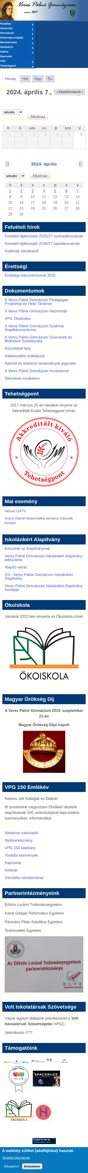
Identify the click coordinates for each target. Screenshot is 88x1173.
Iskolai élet (17, 28)
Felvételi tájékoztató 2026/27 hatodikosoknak (42, 244)
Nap (37, 79)
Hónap (12, 78)
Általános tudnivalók (21, 833)
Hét (25, 79)
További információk (16, 1160)
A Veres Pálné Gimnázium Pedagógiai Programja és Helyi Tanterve (36, 302)
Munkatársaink (17, 42)
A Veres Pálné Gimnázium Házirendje (36, 311)
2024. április (44, 164)
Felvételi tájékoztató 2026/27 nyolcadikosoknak (44, 236)
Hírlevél (11, 870)
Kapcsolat (6, 56)
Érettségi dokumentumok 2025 (30, 275)
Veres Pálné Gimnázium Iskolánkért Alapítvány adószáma (44, 558)
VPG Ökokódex (18, 319)
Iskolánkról (17, 47)
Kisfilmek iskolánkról (21, 251)
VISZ (17, 61)
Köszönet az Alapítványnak (27, 549)
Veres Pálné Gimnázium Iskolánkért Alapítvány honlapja (44, 588)
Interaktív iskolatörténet (24, 878)
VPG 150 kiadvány (20, 848)
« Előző (61, 92)
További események (21, 855)
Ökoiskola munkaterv (22, 378)
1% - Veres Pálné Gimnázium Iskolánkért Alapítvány (39, 576)
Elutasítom (32, 1168)
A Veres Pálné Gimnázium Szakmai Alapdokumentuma (34, 328)
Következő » (74, 92)
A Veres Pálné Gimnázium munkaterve (37, 371)
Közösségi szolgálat (17, 38)
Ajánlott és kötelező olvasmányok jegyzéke (40, 363)
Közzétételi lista (18, 348)
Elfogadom (11, 1168)
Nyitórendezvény (19, 840)
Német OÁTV (15, 511)
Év (50, 79)
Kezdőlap (17, 24)
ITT (28, 1033)
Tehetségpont (17, 66)
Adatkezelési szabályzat (25, 356)
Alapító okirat (16, 567)
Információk (17, 33)
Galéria (17, 52)
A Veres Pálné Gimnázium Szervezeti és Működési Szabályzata (38, 339)
